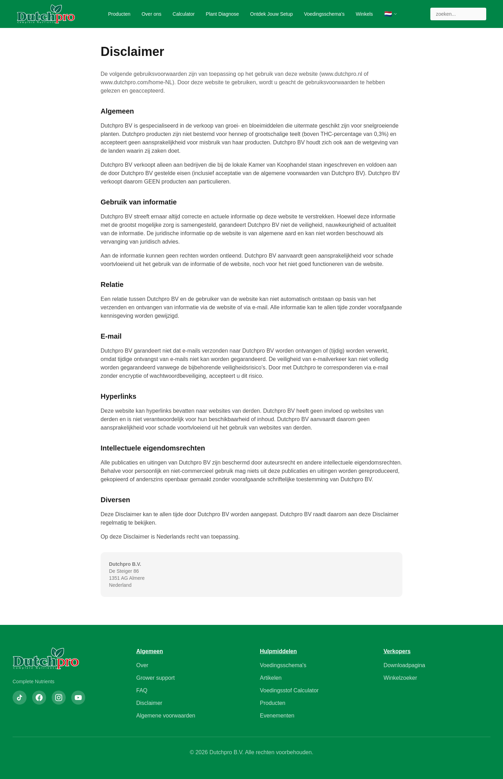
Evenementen (277, 716)
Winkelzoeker (400, 678)
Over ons (151, 14)
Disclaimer (149, 703)
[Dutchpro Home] (46, 14)
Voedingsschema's (324, 14)
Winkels (364, 14)
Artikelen (271, 678)
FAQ (141, 690)
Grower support (155, 678)
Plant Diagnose (222, 14)
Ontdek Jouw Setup (271, 14)
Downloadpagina (404, 665)
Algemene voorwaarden (165, 716)
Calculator (184, 14)
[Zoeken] (458, 14)
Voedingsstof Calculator (289, 690)
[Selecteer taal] (391, 14)
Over (142, 665)
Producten (119, 14)
